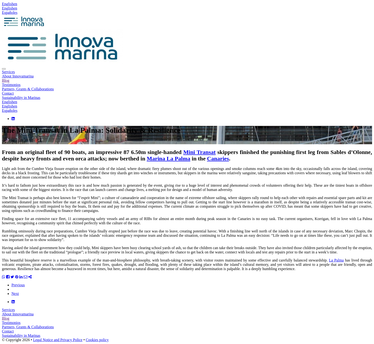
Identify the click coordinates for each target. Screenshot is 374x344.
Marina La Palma (168, 158)
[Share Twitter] (12, 277)
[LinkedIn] (13, 119)
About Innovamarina (18, 76)
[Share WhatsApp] (3, 277)
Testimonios (11, 85)
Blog (5, 80)
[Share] (30, 277)
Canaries (218, 158)
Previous (18, 285)
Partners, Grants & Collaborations (28, 89)
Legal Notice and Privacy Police (58, 340)
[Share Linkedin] (21, 277)
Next (15, 294)
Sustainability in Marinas (21, 98)
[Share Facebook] (8, 277)
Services (8, 72)
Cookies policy (97, 340)
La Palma (336, 260)
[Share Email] (25, 277)
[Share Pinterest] (16, 277)
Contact (8, 93)
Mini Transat (199, 152)
